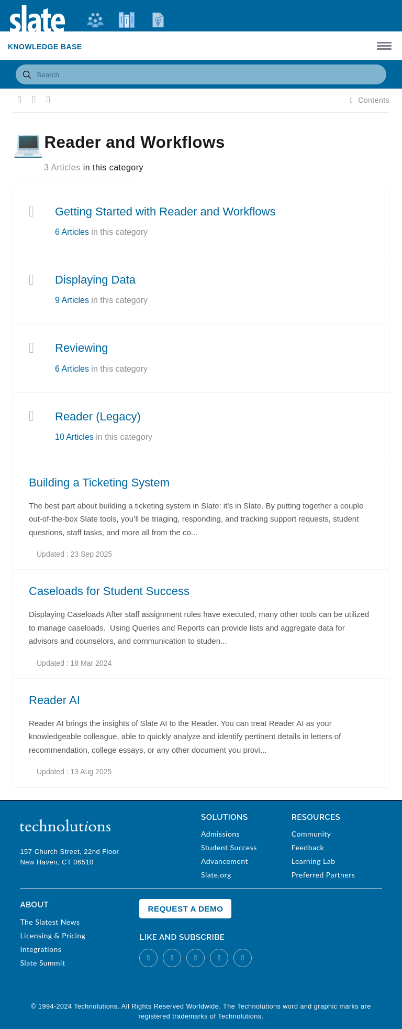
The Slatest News (50, 921)
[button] (382, 45)
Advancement (224, 861)
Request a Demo (185, 908)
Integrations (40, 949)
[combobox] (201, 74)
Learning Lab (314, 861)
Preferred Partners (323, 874)
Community (311, 833)
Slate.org (216, 874)
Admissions (220, 833)
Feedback (308, 847)
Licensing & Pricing (52, 935)
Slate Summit (42, 962)
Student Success (229, 847)
